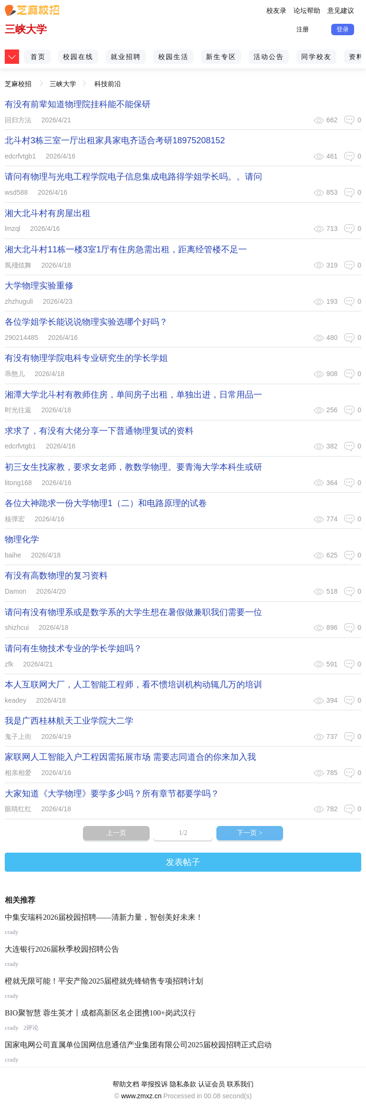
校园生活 (173, 56)
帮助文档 (125, 1084)
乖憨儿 (15, 374)
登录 (342, 29)
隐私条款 (183, 1084)
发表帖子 (183, 862)
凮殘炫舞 (18, 265)
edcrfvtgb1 (20, 156)
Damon (15, 591)
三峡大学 (26, 29)
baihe (13, 555)
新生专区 (221, 56)
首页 (38, 56)
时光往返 (18, 410)
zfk (9, 664)
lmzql (12, 228)
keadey (15, 700)
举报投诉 (154, 1084)
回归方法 (18, 120)
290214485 (21, 337)
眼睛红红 (18, 809)
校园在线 (78, 56)
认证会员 (211, 1084)
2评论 (31, 1027)
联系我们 (240, 1084)
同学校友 (316, 56)
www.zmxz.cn (141, 1096)
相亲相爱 (18, 772)
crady (12, 931)
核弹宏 (15, 519)
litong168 (18, 483)
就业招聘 (126, 56)
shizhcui (17, 627)
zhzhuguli (19, 301)
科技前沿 (107, 84)
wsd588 (16, 192)
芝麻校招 (18, 80)
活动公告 (269, 56)
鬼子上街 (18, 736)
